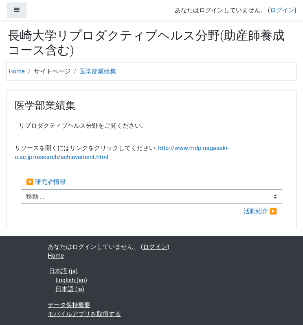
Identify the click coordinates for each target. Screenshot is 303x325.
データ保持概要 (69, 305)
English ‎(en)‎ (71, 280)
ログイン (282, 10)
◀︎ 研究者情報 (46, 182)
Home (17, 71)
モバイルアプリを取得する (84, 314)
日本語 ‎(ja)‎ (63, 271)
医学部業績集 (97, 71)
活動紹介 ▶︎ (260, 211)
